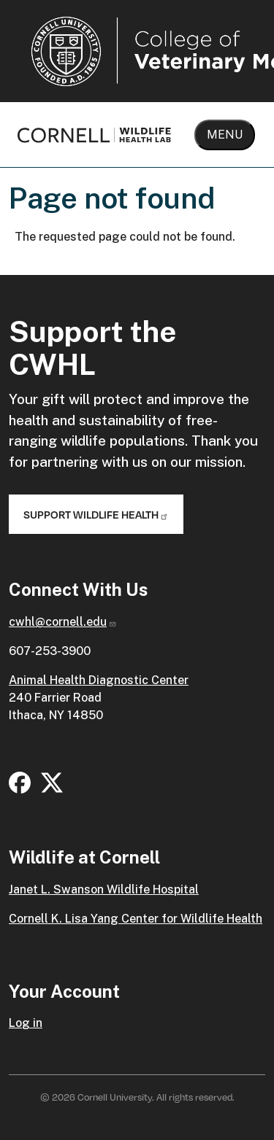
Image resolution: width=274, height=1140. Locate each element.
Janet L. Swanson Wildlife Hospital (104, 889)
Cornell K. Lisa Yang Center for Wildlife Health (135, 919)
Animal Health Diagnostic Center (99, 680)
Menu (225, 134)
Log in (25, 1023)
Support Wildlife (96, 514)
